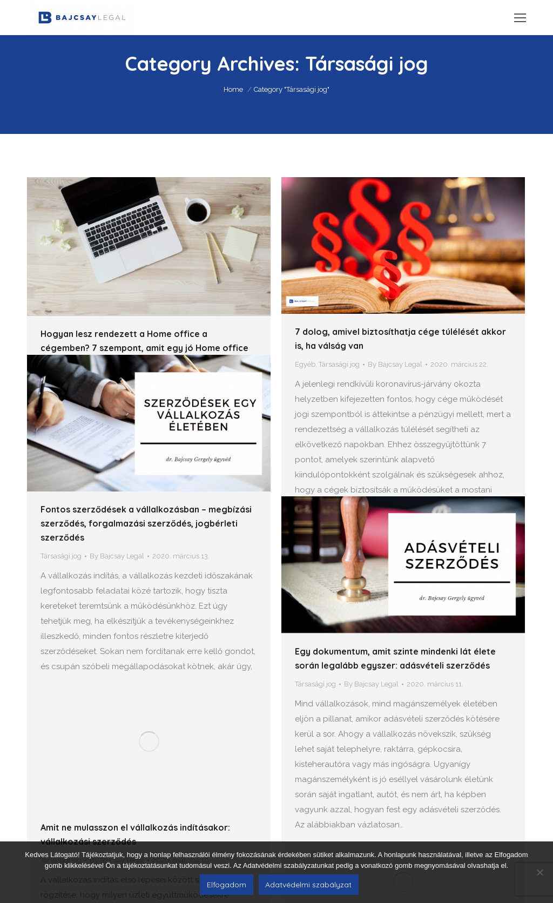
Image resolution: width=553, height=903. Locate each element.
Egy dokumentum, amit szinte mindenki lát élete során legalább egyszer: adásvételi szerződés (395, 617)
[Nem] (539, 872)
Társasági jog (339, 364)
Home (233, 89)
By (395, 364)
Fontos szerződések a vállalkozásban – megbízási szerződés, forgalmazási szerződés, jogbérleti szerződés (146, 481)
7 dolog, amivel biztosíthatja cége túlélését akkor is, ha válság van (400, 338)
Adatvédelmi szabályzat (308, 884)
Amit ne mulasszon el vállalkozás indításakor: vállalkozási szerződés (135, 752)
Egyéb (305, 364)
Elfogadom (226, 884)
